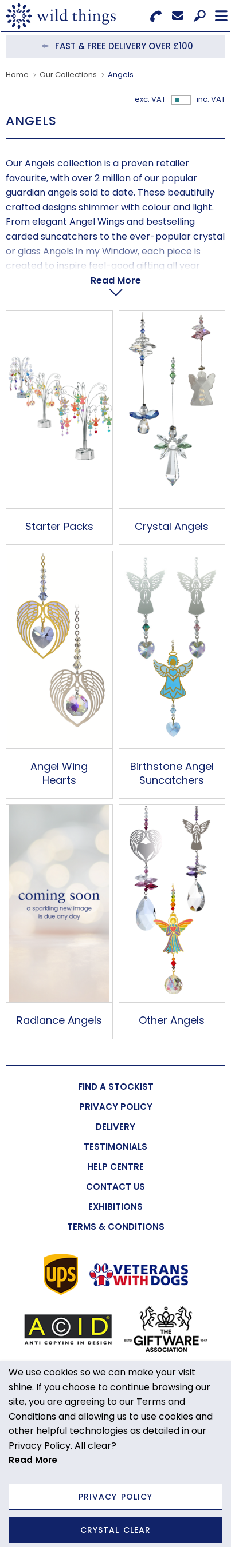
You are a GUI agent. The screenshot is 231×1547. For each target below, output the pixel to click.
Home (17, 74)
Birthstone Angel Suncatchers (172, 773)
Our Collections (68, 74)
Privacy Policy (115, 1496)
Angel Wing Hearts (59, 773)
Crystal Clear (115, 1530)
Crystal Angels (172, 526)
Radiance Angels (59, 1020)
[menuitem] (115, 1086)
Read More (116, 280)
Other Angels (172, 1020)
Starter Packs (59, 526)
